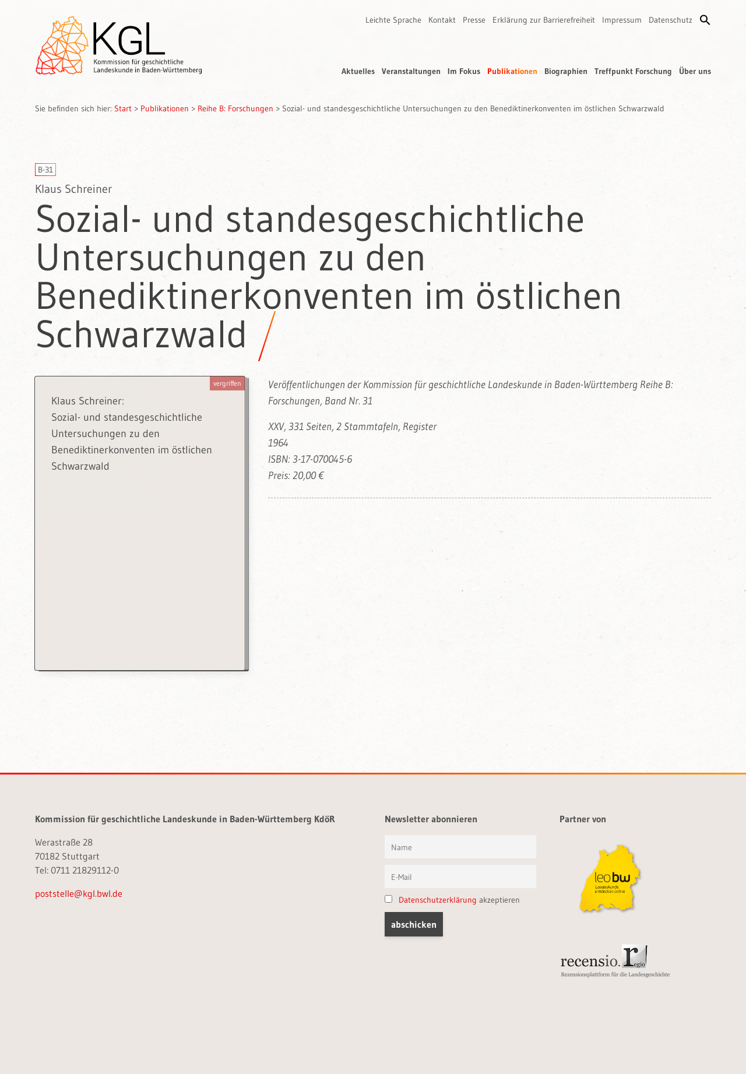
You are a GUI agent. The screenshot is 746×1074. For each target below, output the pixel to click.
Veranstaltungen (411, 71)
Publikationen (512, 71)
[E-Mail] (460, 876)
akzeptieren (452, 900)
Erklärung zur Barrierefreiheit (543, 20)
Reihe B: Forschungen (235, 108)
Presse (474, 20)
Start (123, 108)
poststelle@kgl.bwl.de (78, 893)
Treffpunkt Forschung (633, 71)
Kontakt (442, 20)
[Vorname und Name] (460, 846)
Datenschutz (670, 20)
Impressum (622, 20)
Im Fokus (464, 71)
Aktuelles (358, 71)
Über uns (695, 71)
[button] (705, 20)
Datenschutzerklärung (438, 900)
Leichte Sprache (393, 20)
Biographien (565, 71)
